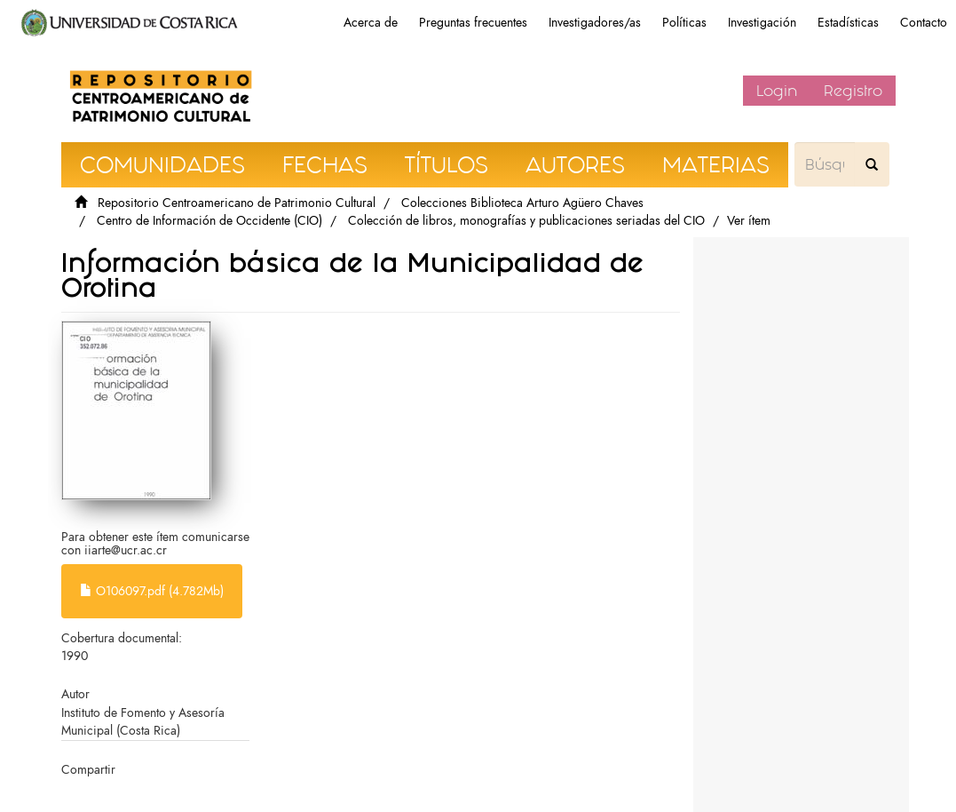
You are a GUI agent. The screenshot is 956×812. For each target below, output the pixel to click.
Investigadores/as (595, 22)
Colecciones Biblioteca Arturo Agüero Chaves (522, 203)
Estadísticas (848, 22)
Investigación (762, 22)
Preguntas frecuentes (473, 22)
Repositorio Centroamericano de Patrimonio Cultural (236, 203)
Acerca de (371, 22)
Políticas (684, 22)
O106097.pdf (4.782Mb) (152, 591)
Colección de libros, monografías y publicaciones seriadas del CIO (526, 220)
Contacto (923, 22)
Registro (853, 90)
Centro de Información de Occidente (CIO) (209, 220)
